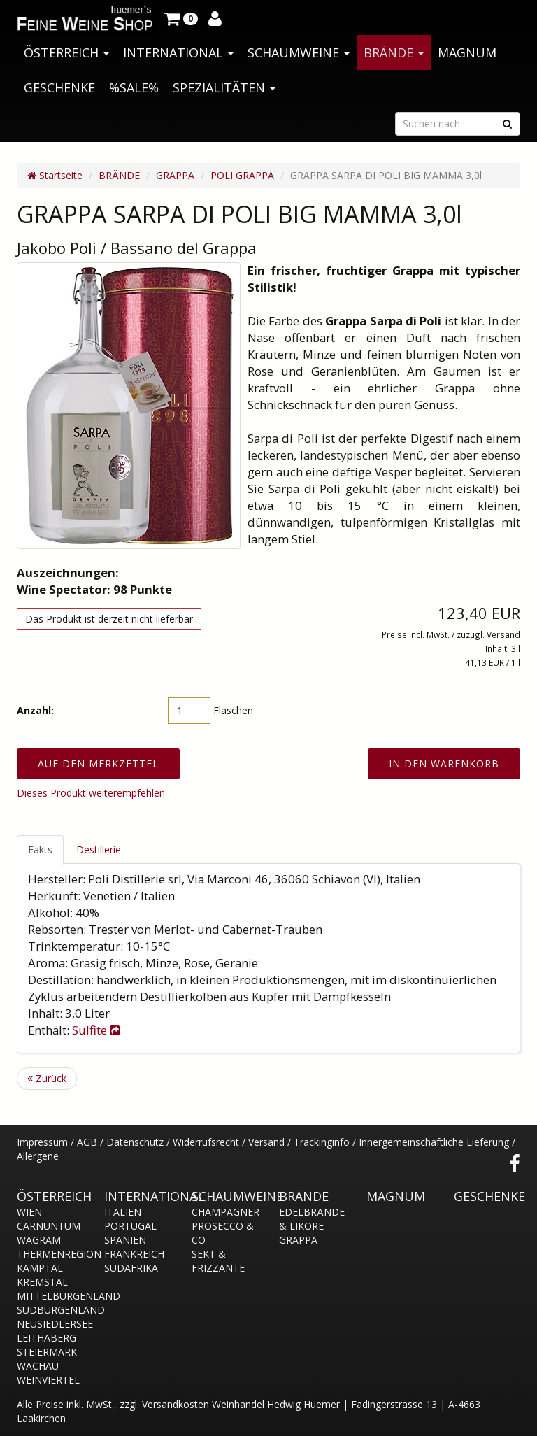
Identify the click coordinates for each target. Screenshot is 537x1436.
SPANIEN (125, 1239)
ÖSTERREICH (66, 52)
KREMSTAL (42, 1281)
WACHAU (38, 1365)
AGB (87, 1142)
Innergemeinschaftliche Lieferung (434, 1142)
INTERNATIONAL (178, 52)
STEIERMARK (47, 1351)
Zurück (46, 1078)
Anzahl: (35, 710)
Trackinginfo (322, 1142)
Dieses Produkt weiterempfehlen (91, 792)
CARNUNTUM (48, 1225)
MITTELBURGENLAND (50, 1295)
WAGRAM (39, 1239)
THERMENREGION (50, 1253)
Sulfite (96, 1030)
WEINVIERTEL (48, 1379)
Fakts (40, 849)
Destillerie (98, 849)
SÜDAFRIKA (131, 1267)
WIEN (29, 1211)
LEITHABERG (46, 1337)
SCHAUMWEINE (299, 52)
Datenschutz (135, 1142)
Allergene (38, 1156)
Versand (266, 1142)
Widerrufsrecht (206, 1142)
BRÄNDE (394, 52)
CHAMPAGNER (225, 1211)
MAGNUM (467, 52)
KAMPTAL (40, 1267)
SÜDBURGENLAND (50, 1309)
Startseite (55, 175)
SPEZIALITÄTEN (224, 87)
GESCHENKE (59, 87)
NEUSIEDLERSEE (50, 1323)
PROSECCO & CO (223, 1232)
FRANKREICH (134, 1253)
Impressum (42, 1142)
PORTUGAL (130, 1225)
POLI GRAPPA (242, 175)
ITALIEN (122, 1211)
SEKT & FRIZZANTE (218, 1260)
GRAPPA (175, 175)
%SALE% (134, 87)
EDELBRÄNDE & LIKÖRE (312, 1218)
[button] (181, 17)
